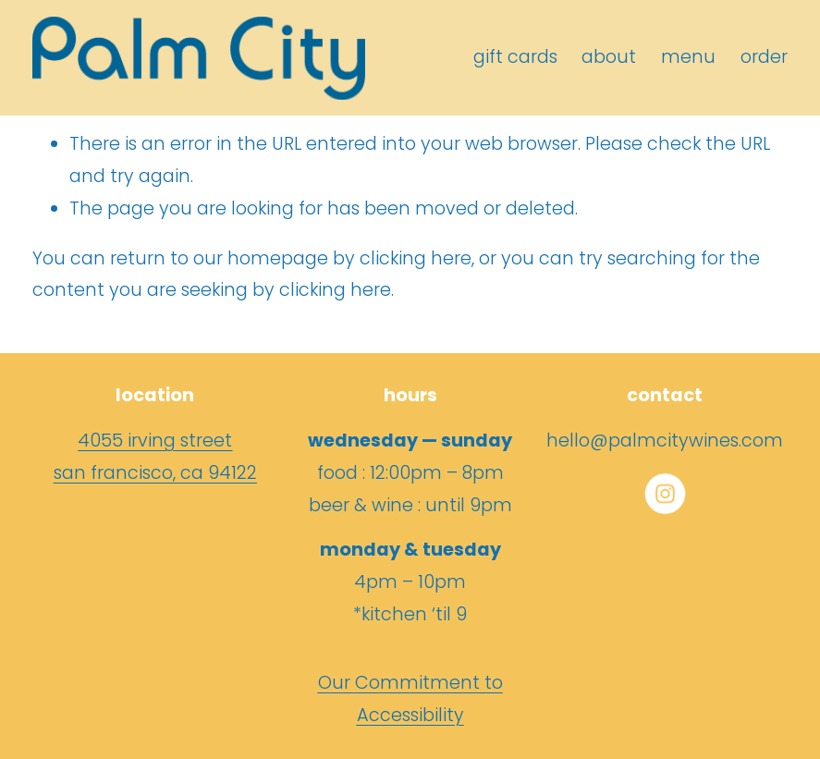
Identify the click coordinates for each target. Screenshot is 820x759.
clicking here (415, 258)
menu (688, 56)
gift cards (515, 56)
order (764, 56)
